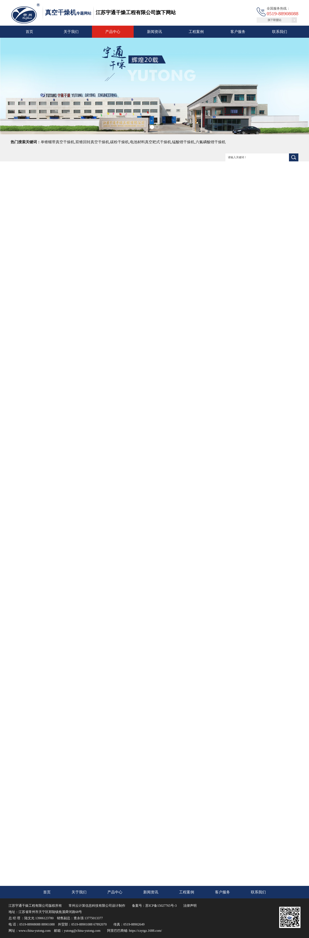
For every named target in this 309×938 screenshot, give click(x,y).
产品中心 (112, 32)
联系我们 (279, 32)
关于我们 (71, 32)
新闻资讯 (154, 32)
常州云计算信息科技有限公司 (90, 905)
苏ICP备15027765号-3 (161, 905)
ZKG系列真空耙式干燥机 (130, 850)
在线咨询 (273, 252)
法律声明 (190, 905)
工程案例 (196, 32)
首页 (29, 32)
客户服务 (237, 32)
